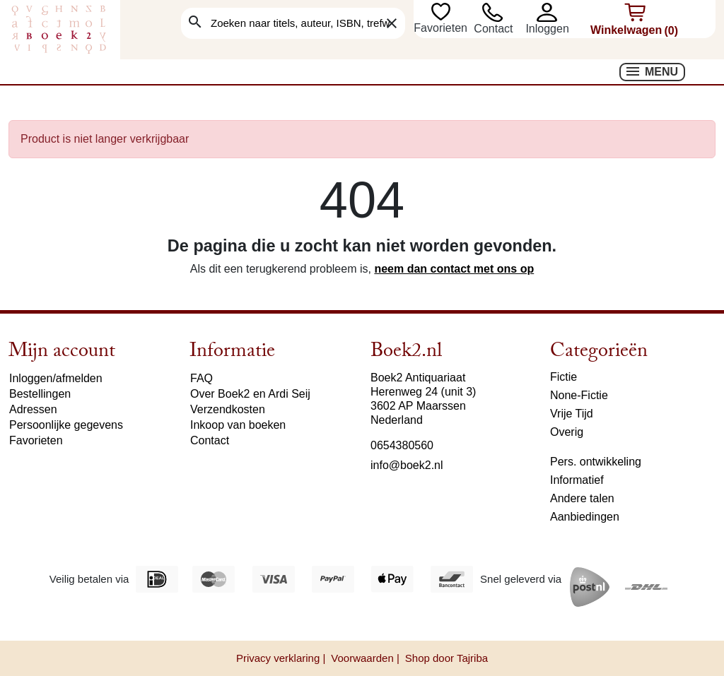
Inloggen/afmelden (56, 378)
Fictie (563, 377)
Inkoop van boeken (238, 425)
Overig (566, 432)
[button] (553, 12)
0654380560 (401, 445)
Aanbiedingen (584, 517)
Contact (493, 29)
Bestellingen (40, 394)
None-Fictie (579, 395)
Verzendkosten (227, 409)
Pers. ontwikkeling (595, 462)
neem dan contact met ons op (454, 269)
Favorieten (442, 28)
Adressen (33, 409)
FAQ (201, 378)
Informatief (577, 480)
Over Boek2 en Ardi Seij (250, 394)
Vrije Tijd (571, 414)
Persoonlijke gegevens (66, 425)
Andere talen (582, 498)
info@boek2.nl (406, 465)
